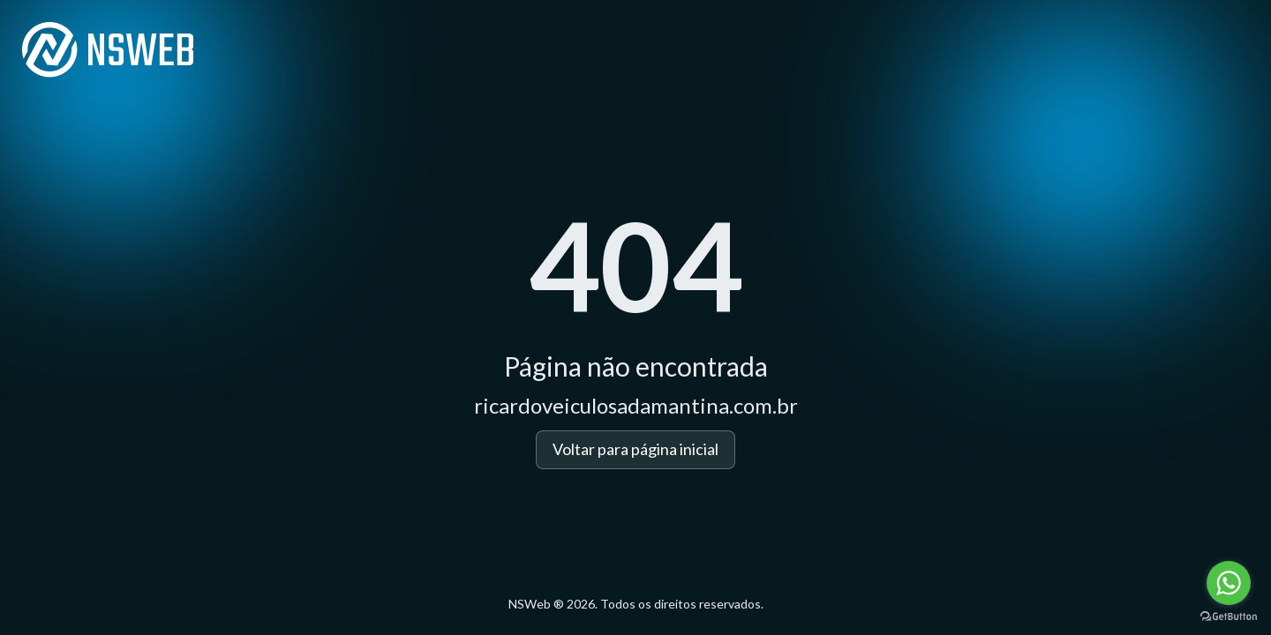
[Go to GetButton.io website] (1228, 617)
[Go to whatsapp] (1229, 583)
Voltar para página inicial (635, 449)
